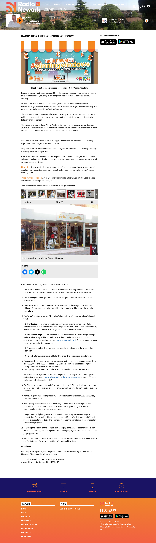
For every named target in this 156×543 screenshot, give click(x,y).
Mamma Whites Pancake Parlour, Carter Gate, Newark (71, 194)
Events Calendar (100, 4)
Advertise (83, 4)
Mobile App (63, 9)
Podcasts (49, 9)
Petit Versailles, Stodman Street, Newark (51, 194)
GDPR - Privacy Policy (70, 509)
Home (47, 4)
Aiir (101, 529)
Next (92, 201)
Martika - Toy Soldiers (34, 24)
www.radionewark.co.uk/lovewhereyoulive (62, 377)
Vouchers (69, 4)
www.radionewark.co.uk (66, 340)
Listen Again (118, 4)
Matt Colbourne (32, 21)
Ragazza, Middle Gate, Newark (32, 194)
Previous (26, 201)
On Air (57, 4)
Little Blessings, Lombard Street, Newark (90, 194)
